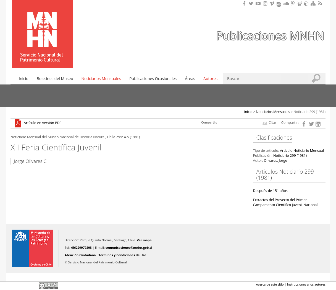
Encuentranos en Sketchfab (307, 3)
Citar (272, 122)
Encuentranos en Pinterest (293, 3)
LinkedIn (32, 285)
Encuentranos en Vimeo (272, 3)
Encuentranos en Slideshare (300, 3)
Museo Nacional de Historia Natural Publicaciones (42, 26)
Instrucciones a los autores (306, 284)
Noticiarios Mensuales (101, 78)
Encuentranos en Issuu (279, 4)
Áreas (190, 78)
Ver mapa (144, 240)
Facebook (14, 285)
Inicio (23, 78)
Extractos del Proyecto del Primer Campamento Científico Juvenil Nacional (285, 202)
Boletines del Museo (55, 78)
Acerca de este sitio (270, 284)
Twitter (23, 285)
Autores (210, 78)
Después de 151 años (270, 190)
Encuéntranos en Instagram (265, 3)
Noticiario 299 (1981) (310, 111)
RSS (320, 3)
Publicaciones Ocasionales (153, 78)
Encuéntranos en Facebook (245, 3)
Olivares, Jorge (275, 160)
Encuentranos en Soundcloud (286, 3)
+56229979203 (81, 247)
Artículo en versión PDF (42, 123)
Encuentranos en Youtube (259, 3)
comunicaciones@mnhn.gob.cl (129, 247)
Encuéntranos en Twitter (252, 3)
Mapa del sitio (314, 3)
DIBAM (42, 58)
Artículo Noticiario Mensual (302, 150)
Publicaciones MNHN (270, 35)
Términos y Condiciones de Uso (122, 255)
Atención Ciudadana (80, 255)
